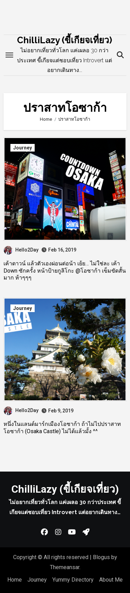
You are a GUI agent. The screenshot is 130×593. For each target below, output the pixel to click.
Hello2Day (21, 250)
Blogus (101, 557)
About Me (111, 579)
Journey (22, 147)
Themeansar (64, 567)
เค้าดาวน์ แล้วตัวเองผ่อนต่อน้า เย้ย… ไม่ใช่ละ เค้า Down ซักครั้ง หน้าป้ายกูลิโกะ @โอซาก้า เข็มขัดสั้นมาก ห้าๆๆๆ (64, 270)
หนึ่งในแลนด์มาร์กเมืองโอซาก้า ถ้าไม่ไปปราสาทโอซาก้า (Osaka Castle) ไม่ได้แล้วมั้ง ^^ (62, 428)
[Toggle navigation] (9, 55)
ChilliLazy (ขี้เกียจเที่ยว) (64, 40)
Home (14, 579)
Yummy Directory (73, 579)
